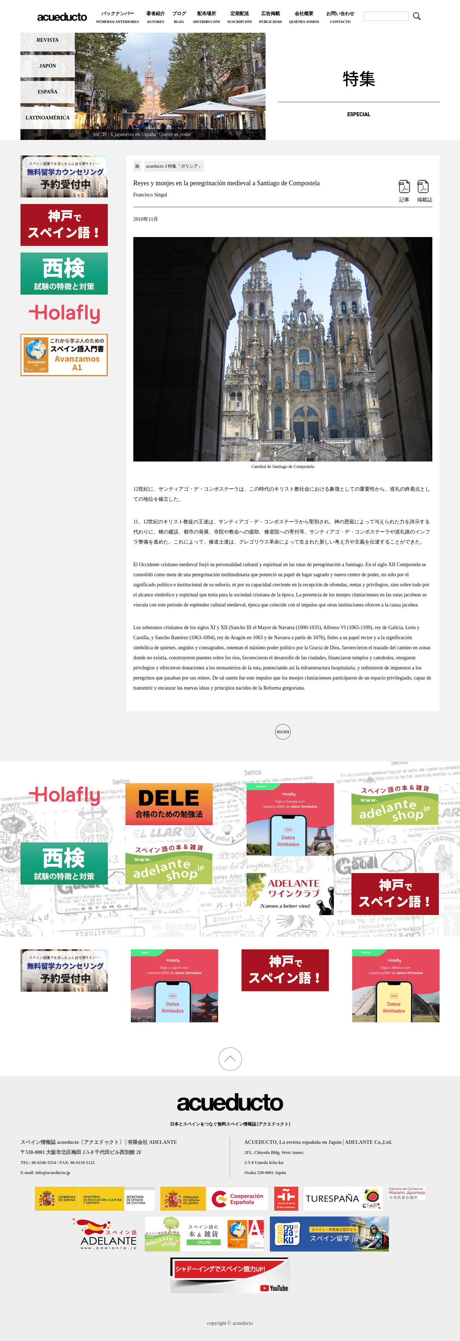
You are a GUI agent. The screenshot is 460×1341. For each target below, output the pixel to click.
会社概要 (304, 18)
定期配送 (239, 18)
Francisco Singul (150, 194)
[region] (143, 85)
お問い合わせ (340, 18)
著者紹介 (155, 18)
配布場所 (206, 18)
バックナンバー (117, 18)
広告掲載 (270, 18)
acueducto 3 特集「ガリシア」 (174, 166)
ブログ (179, 18)
